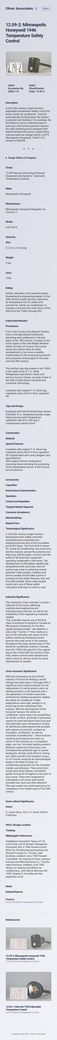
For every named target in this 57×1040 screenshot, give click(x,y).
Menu (46, 8)
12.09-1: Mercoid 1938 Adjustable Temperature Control (23, 1008)
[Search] (36, 9)
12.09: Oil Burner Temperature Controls (24, 902)
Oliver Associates (19, 8)
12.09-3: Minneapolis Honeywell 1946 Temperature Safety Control (25, 957)
